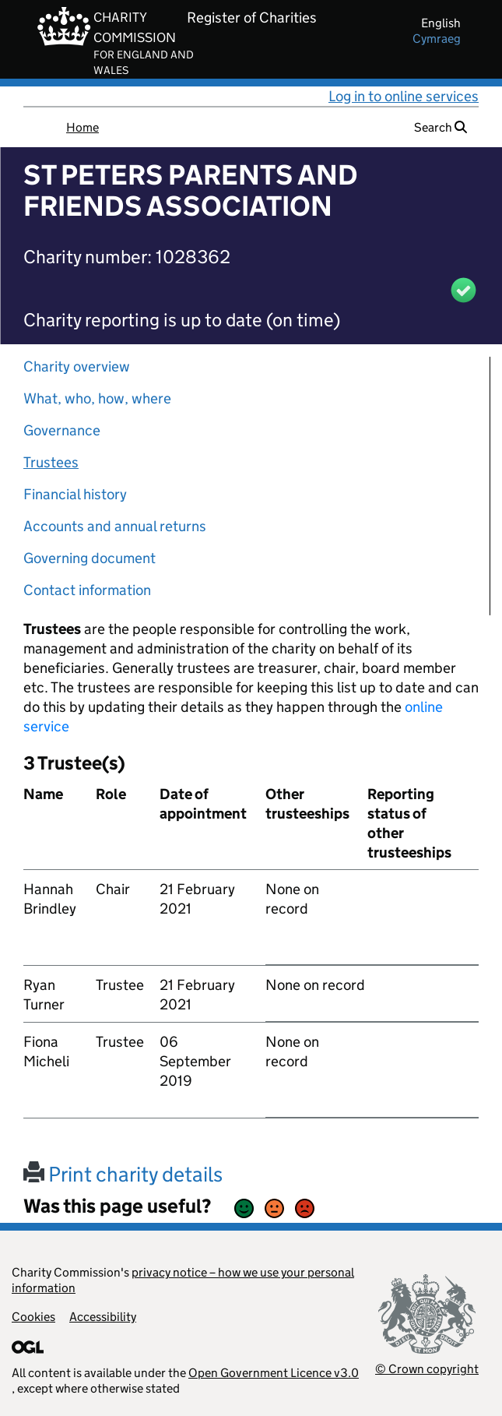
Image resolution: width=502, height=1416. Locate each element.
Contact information (87, 590)
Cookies (33, 1316)
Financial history (75, 494)
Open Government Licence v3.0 (273, 1372)
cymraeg (436, 38)
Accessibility (102, 1316)
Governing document (89, 558)
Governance (61, 430)
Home (82, 127)
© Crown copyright (427, 1368)
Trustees (51, 462)
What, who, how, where (97, 398)
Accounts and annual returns (114, 526)
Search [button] (440, 127)
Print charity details (123, 1174)
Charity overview (76, 366)
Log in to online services (403, 96)
